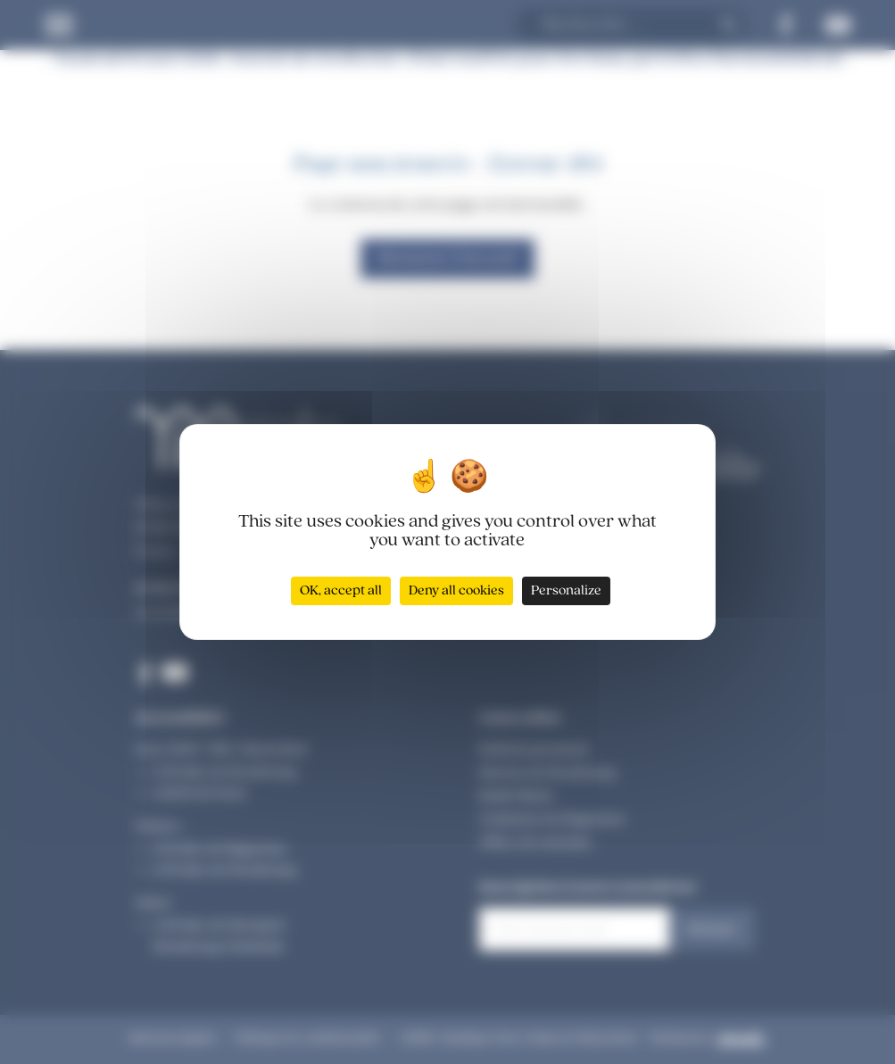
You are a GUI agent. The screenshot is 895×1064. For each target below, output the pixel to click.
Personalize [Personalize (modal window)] (566, 591)
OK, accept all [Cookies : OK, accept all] (341, 591)
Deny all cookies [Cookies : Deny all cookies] (456, 591)
